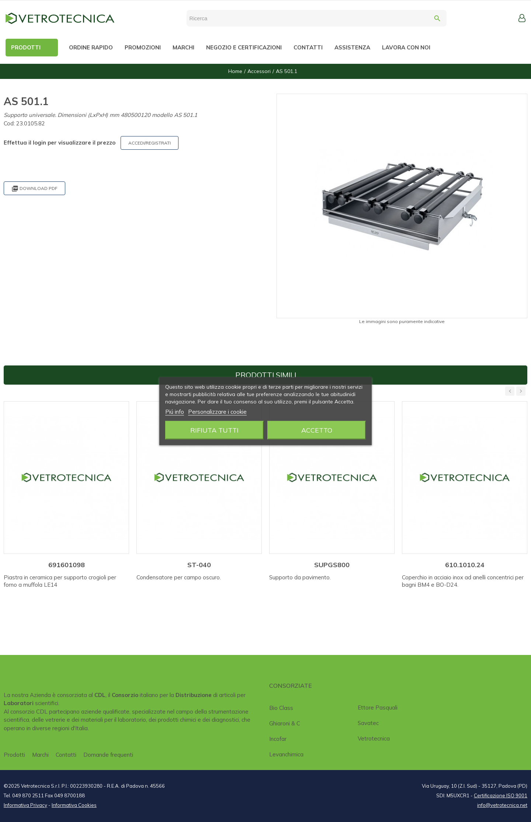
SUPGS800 (332, 565)
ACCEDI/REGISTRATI (149, 143)
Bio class (281, 707)
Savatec (368, 722)
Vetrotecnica (374, 738)
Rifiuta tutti (214, 430)
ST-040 (199, 565)
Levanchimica (286, 754)
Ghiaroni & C (284, 723)
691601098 (66, 565)
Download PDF (34, 188)
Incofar (278, 738)
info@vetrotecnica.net (502, 805)
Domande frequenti (108, 754)
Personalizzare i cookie (217, 411)
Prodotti (14, 754)
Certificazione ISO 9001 (500, 795)
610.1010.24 (465, 565)
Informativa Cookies (74, 805)
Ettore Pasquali (378, 707)
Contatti (66, 754)
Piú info (174, 411)
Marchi (40, 754)
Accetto (316, 430)
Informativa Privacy (25, 805)
